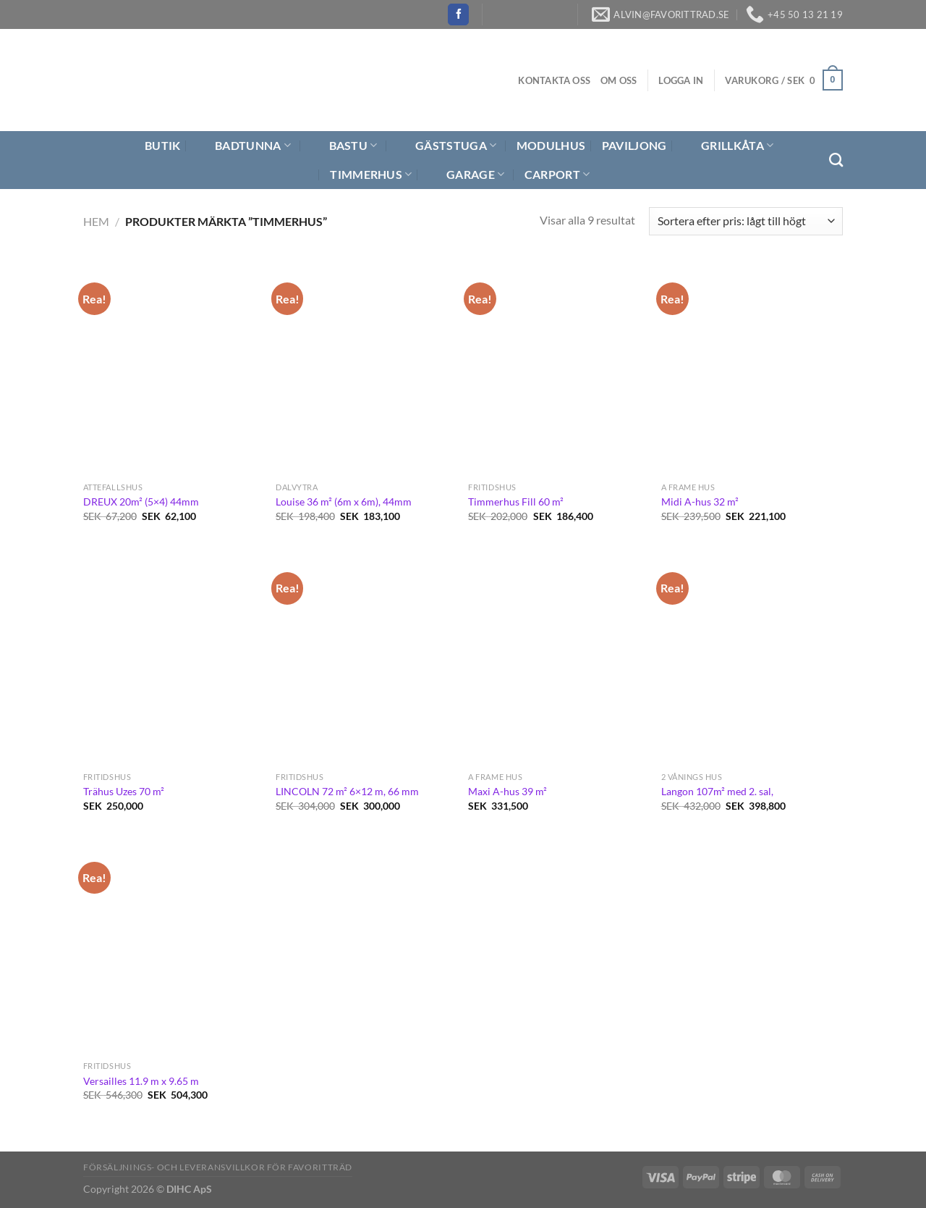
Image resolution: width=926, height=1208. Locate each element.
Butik (154, 145)
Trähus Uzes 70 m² (123, 791)
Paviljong (634, 145)
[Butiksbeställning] (746, 221)
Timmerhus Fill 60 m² (516, 501)
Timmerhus (371, 174)
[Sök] (836, 159)
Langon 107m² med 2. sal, (717, 791)
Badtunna (244, 145)
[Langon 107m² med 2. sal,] (750, 657)
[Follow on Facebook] (458, 14)
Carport (557, 174)
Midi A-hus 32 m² (700, 501)
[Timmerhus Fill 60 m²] (557, 368)
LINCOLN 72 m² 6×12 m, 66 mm (347, 791)
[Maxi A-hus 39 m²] (557, 657)
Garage (466, 174)
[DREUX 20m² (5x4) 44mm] (172, 368)
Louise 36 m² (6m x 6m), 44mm (344, 501)
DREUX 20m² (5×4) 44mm (141, 501)
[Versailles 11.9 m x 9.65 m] (172, 947)
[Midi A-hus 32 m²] (750, 368)
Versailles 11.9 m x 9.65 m (141, 1081)
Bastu (344, 145)
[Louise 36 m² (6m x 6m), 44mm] (365, 368)
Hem (96, 221)
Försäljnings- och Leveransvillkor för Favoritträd (217, 1167)
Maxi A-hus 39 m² (507, 791)
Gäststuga (446, 145)
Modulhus (551, 145)
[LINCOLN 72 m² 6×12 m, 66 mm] (365, 657)
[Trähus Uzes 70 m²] (172, 657)
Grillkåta (728, 145)
